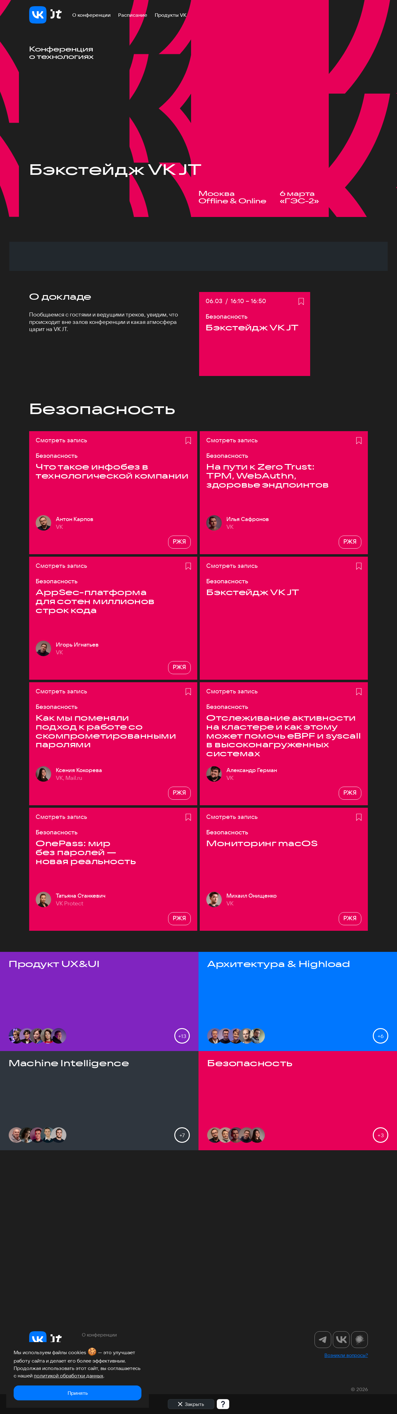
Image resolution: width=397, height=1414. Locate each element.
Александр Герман (251, 920)
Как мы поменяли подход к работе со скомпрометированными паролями (106, 881)
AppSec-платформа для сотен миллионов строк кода (95, 751)
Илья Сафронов (247, 669)
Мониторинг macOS (262, 993)
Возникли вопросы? (346, 1355)
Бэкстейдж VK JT (252, 742)
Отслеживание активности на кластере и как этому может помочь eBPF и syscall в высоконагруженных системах (283, 886)
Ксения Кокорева (79, 920)
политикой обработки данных (68, 1375)
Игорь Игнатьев (77, 794)
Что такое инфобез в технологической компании (112, 621)
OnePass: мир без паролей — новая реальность (86, 1002)
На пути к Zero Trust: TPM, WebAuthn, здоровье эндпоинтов (267, 625)
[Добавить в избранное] (301, 451)
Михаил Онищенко (251, 1045)
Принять (78, 1393)
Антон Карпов (74, 669)
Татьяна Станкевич (80, 1045)
